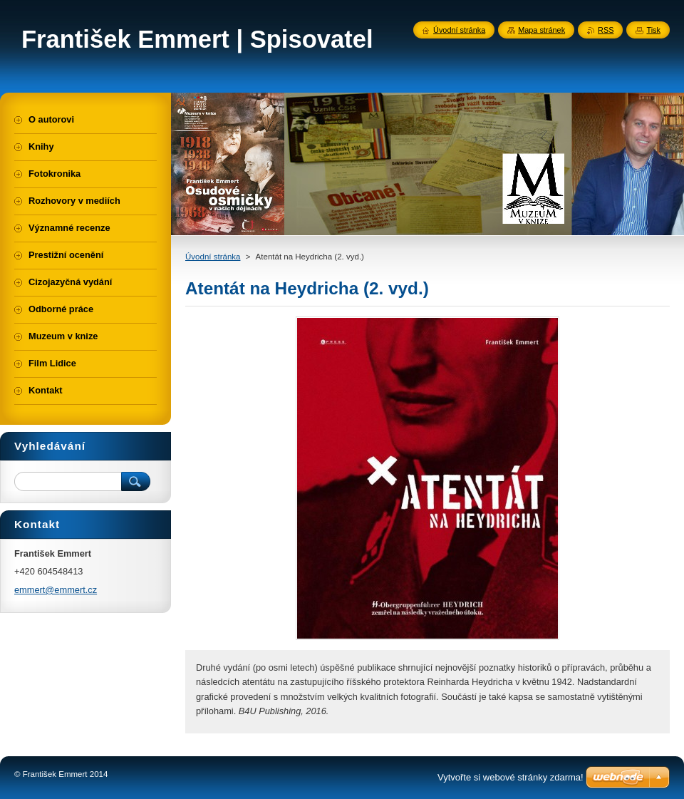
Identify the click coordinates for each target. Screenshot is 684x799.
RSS (605, 30)
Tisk (653, 30)
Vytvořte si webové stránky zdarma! (510, 777)
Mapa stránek (541, 30)
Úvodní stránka (212, 256)
